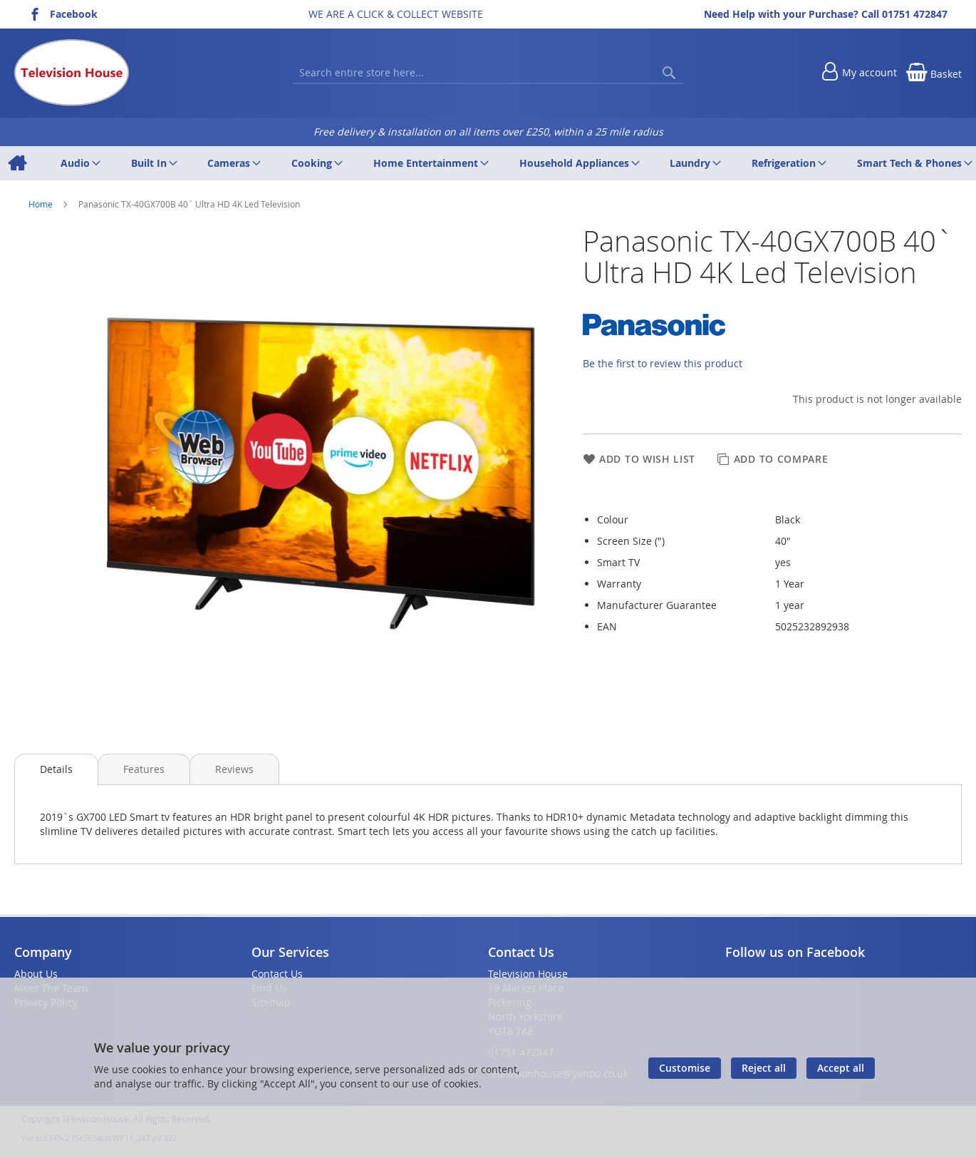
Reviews (234, 769)
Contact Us (277, 973)
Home (41, 204)
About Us (36, 973)
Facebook (74, 14)
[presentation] (56, 769)
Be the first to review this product (662, 363)
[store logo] (71, 73)
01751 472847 (915, 14)
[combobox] (488, 72)
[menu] (488, 163)
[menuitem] (16, 163)
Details (56, 769)
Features (144, 769)
